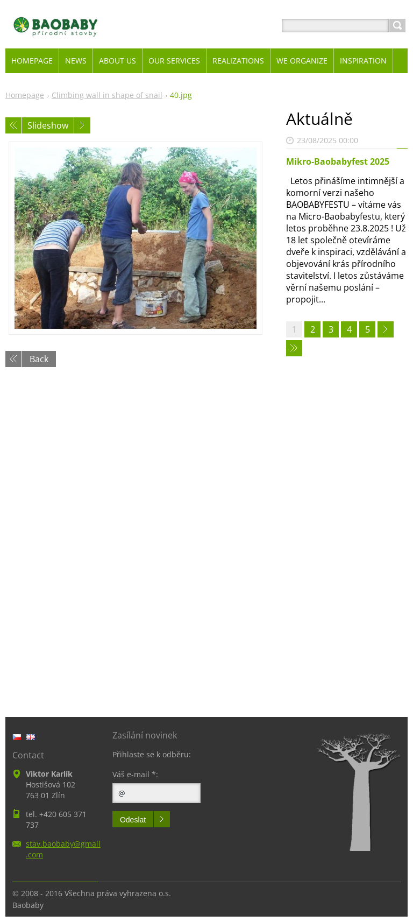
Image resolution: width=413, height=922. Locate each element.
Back (39, 359)
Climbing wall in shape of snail (107, 95)
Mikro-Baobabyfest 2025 (337, 161)
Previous (13, 125)
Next (82, 125)
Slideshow (47, 125)
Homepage (24, 95)
